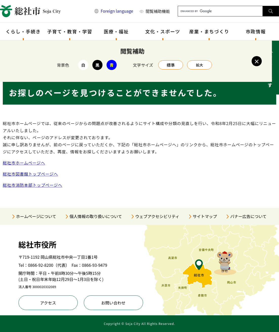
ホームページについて (36, 216)
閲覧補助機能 (158, 11)
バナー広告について (248, 216)
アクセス (48, 303)
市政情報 (256, 31)
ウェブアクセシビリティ (157, 216)
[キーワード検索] (220, 11)
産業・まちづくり (209, 31)
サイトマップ (205, 216)
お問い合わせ (113, 303)
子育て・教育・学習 (69, 31)
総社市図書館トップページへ (30, 174)
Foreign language (117, 11)
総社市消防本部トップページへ (32, 185)
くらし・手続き (23, 31)
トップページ (29, 47)
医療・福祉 (116, 31)
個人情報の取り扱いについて (95, 216)
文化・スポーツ (162, 31)
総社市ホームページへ (24, 163)
